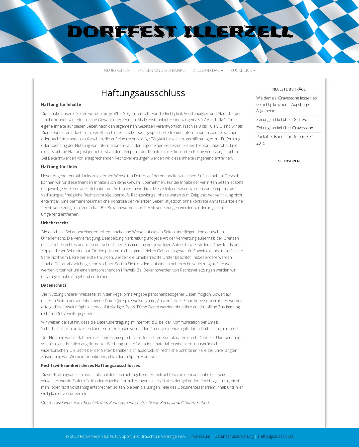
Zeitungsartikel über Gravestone (284, 128)
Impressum (200, 436)
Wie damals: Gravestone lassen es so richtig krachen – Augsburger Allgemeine (286, 104)
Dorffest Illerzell (179, 31)
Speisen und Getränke (161, 70)
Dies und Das (207, 70)
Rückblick (243, 70)
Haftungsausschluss (276, 436)
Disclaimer (63, 402)
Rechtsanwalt (171, 402)
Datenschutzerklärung (234, 436)
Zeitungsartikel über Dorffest (281, 119)
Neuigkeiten (117, 70)
